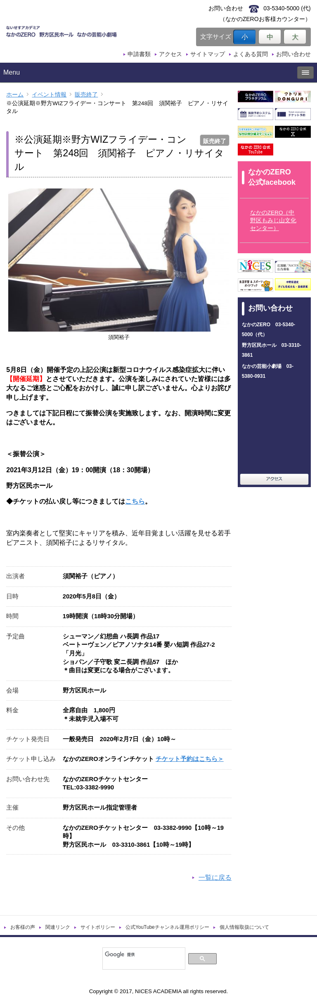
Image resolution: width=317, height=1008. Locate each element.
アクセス (170, 54)
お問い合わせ (293, 54)
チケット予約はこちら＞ (190, 759)
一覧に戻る (215, 877)
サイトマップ (207, 54)
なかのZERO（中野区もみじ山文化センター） (273, 220)
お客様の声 (22, 927)
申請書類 (139, 54)
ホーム (15, 95)
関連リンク (57, 927)
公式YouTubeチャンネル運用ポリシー (167, 927)
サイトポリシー (97, 927)
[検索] (143, 954)
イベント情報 (49, 95)
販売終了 (86, 95)
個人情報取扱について (244, 927)
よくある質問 (250, 54)
